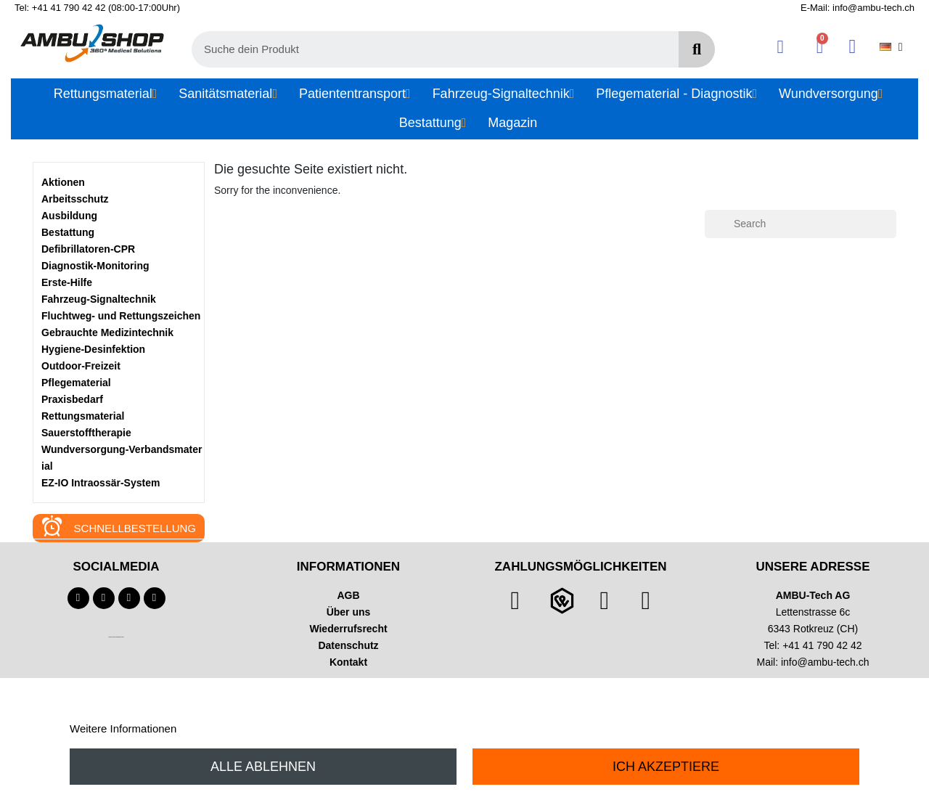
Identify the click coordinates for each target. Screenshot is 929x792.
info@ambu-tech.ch (825, 662)
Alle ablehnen (263, 766)
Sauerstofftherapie (86, 432)
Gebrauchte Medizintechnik (107, 332)
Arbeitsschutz (75, 199)
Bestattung (67, 232)
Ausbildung (69, 215)
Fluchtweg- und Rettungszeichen (120, 316)
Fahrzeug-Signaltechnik (98, 299)
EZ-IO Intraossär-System (100, 483)
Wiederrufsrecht (348, 628)
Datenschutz (348, 645)
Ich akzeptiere (666, 766)
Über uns (349, 612)
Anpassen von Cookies (234, 728)
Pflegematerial (76, 382)
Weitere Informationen (123, 728)
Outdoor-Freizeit (80, 366)
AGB (348, 595)
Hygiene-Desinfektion (93, 349)
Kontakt (348, 662)
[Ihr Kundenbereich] (780, 46)
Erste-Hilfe (66, 282)
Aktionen (63, 182)
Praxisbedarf (72, 399)
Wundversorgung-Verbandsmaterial (121, 458)
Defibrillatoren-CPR (88, 249)
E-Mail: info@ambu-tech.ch (857, 7)
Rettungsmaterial (82, 416)
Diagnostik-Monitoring (95, 266)
